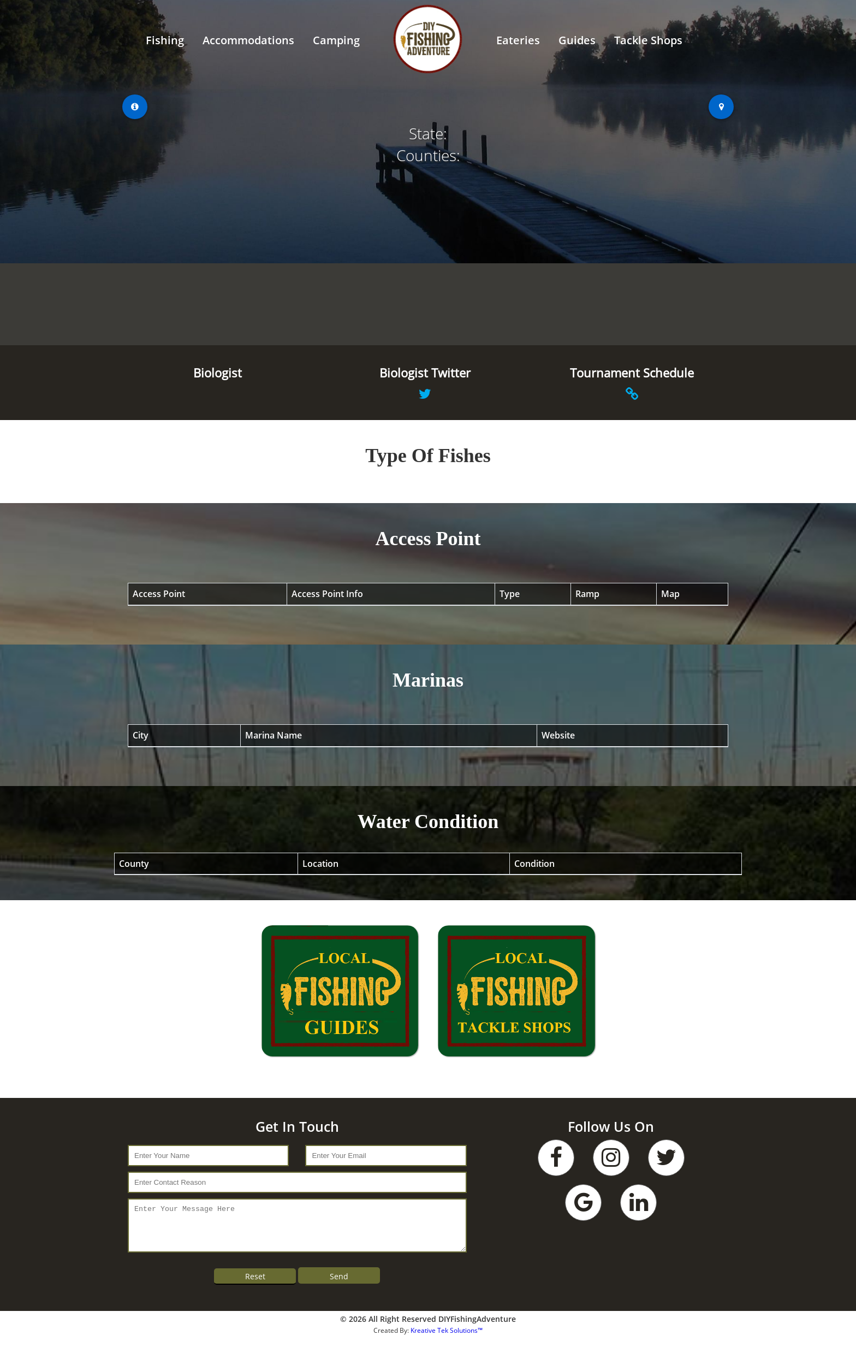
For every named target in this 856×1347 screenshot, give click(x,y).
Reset (255, 1284)
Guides (577, 40)
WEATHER (428, 304)
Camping (336, 40)
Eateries (518, 40)
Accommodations (248, 40)
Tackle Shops (648, 40)
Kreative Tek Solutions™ (447, 1338)
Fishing (165, 40)
